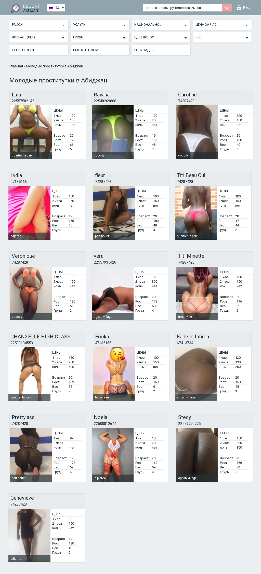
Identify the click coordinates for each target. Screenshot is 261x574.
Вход (244, 7)
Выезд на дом (85, 50)
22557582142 (23, 101)
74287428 (186, 101)
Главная (16, 66)
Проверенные (23, 50)
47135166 (18, 181)
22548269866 (105, 101)
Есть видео (144, 50)
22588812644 (105, 423)
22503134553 (21, 343)
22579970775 (189, 423)
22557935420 (105, 262)
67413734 (185, 343)
